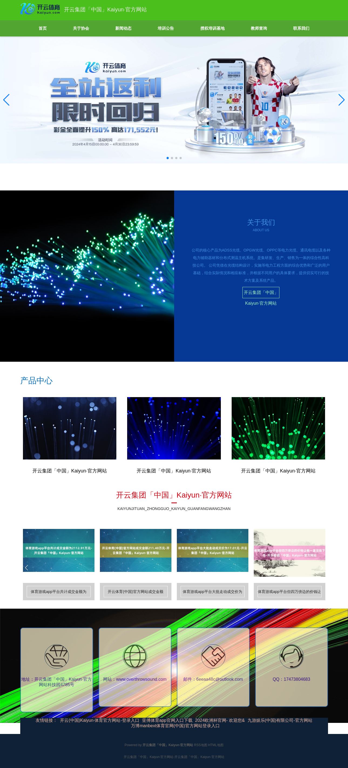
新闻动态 (123, 28)
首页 (43, 28)
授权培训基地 (212, 28)
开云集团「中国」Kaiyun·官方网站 (261, 294)
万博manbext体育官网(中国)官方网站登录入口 (175, 725)
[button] (341, 100)
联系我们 (301, 28)
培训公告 (166, 28)
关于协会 (81, 28)
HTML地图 (216, 745)
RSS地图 (200, 745)
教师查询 (259, 28)
